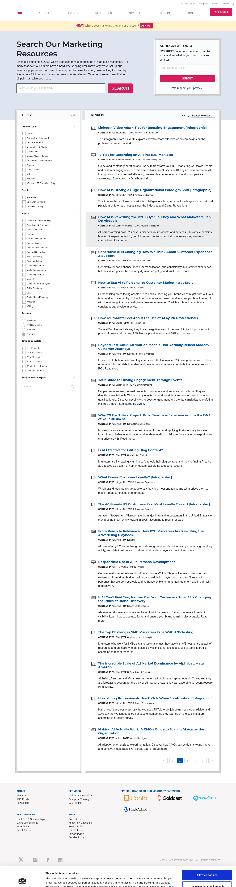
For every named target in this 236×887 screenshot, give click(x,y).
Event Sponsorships (27, 822)
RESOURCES (103, 13)
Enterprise (203, 4)
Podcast (215, 4)
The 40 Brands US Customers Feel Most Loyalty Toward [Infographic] (154, 504)
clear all (71, 115)
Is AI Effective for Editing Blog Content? (130, 450)
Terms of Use (76, 830)
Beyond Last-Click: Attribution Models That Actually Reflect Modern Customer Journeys (153, 347)
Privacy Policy (76, 833)
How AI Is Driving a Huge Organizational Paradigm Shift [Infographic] (154, 190)
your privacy (194, 88)
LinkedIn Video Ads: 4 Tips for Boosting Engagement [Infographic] (152, 128)
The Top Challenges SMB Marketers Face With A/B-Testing (145, 632)
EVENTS (73, 13)
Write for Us (22, 826)
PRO (19, 13)
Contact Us (75, 819)
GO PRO (220, 12)
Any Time (31, 334)
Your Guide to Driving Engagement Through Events (140, 380)
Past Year (31, 329)
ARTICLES (45, 13)
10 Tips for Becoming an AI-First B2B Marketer (135, 155)
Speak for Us (23, 830)
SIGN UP (192, 13)
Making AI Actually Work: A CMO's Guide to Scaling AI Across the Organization (151, 731)
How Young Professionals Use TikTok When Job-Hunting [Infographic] (155, 698)
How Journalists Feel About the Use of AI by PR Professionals (148, 318)
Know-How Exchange (80, 822)
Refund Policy (76, 826)
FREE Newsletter (187, 4)
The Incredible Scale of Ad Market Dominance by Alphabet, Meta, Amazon (151, 665)
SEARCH (120, 88)
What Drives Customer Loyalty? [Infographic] (135, 477)
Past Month (32, 320)
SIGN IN (165, 13)
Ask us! (146, 25)
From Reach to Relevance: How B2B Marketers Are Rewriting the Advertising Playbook (151, 533)
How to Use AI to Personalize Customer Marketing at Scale (145, 283)
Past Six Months (34, 325)
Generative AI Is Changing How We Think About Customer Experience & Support (155, 254)
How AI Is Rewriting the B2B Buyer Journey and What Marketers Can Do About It (154, 219)
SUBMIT (187, 78)
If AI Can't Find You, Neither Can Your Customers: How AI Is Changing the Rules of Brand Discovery (154, 599)
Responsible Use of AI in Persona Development (136, 562)
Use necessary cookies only (207, 782)
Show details (53, 796)
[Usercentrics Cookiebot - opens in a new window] (22, 796)
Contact (225, 4)
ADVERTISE (135, 13)
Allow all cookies (207, 771)
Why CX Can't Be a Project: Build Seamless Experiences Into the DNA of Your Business (154, 417)
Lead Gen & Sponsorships (30, 819)
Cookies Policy (77, 837)
